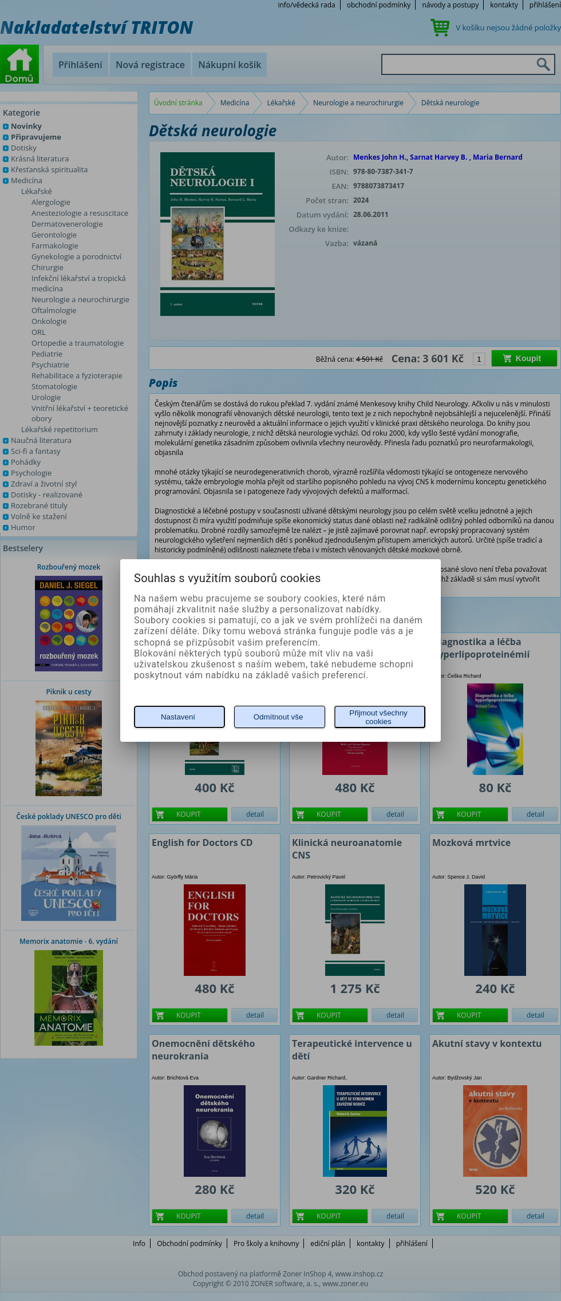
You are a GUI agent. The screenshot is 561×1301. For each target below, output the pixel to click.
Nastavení (178, 717)
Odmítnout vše (278, 717)
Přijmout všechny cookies (378, 717)
